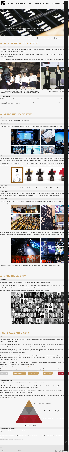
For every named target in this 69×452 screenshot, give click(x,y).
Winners (38, 3)
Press (30, 3)
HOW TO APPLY (21, 3)
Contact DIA (56, 3)
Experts (46, 3)
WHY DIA (10, 3)
